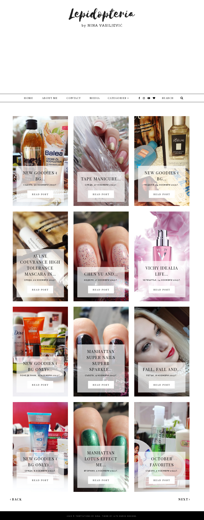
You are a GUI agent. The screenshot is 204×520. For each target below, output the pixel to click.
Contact (74, 98)
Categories (117, 98)
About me (50, 98)
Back (16, 499)
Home (28, 98)
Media (95, 98)
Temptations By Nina (88, 516)
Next (184, 499)
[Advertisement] (102, 58)
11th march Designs (125, 516)
